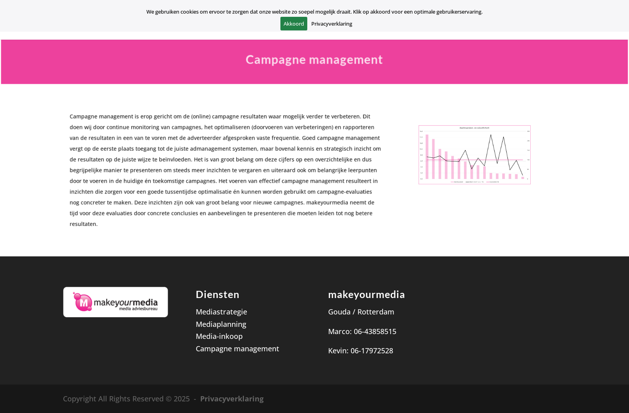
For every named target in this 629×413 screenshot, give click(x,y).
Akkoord (294, 23)
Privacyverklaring (232, 398)
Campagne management (237, 348)
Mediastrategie (221, 311)
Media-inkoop (219, 336)
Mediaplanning (221, 324)
